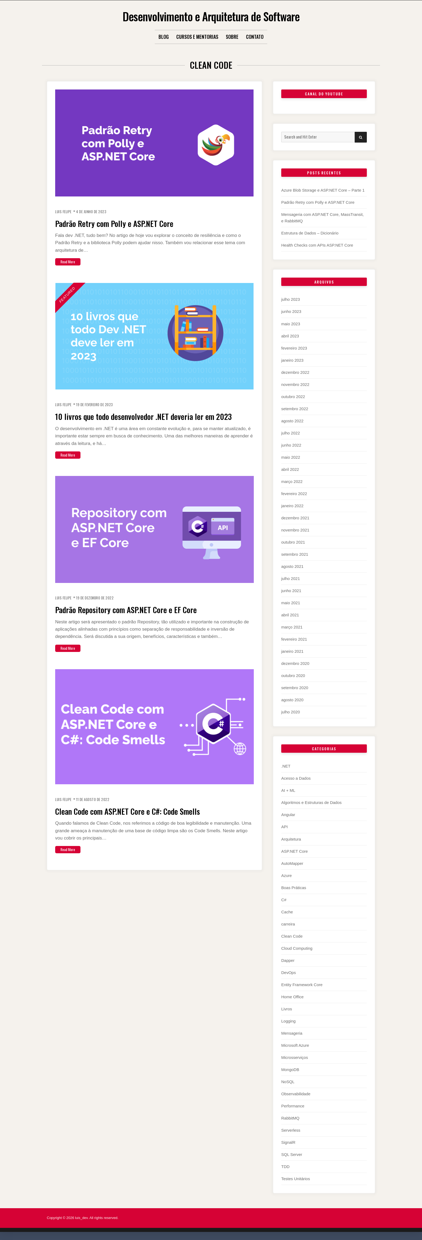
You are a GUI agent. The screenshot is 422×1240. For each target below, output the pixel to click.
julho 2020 (290, 712)
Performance (292, 1106)
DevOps (288, 972)
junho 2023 (291, 311)
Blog (164, 36)
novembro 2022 (295, 384)
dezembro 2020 (295, 663)
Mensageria (291, 1033)
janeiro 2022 (292, 505)
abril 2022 (290, 469)
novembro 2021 (295, 530)
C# (283, 899)
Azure (286, 875)
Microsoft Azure (295, 1045)
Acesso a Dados (296, 778)
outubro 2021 (293, 542)
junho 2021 (291, 590)
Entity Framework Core (301, 984)
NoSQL (287, 1081)
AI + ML (288, 790)
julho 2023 (290, 299)
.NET (285, 766)
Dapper (287, 960)
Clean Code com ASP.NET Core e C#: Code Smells (146, 821)
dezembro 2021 (295, 518)
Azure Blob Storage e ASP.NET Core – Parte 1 (323, 190)
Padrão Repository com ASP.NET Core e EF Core (142, 619)
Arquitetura (291, 839)
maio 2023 (290, 324)
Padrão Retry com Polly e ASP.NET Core (128, 222)
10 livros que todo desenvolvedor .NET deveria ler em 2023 (153, 420)
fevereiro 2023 (294, 348)
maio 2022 (290, 457)
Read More (70, 261)
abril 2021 (290, 615)
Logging (288, 1021)
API (284, 826)
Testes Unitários (295, 1178)
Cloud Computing (296, 948)
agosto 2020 (292, 699)
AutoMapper (292, 863)
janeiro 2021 (292, 651)
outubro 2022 (293, 396)
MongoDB (290, 1069)
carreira (288, 924)
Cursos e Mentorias (197, 36)
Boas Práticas (293, 887)
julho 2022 (290, 433)
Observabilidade (295, 1094)
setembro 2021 (294, 554)
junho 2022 (291, 445)
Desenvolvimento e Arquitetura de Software (211, 15)
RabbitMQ (290, 1118)
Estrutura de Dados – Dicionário (310, 233)
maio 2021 (290, 602)
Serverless (290, 1130)
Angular (288, 814)
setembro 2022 (294, 408)
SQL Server (291, 1154)
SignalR (288, 1142)
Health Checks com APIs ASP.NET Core (317, 245)
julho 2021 (290, 578)
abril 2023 (290, 336)
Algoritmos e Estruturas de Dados (311, 802)
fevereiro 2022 (294, 493)
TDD (285, 1166)
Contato (254, 36)
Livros (286, 1009)
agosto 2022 (292, 421)
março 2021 (292, 627)
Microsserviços (294, 1057)
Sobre (232, 36)
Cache (287, 912)
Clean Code (292, 936)
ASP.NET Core (294, 851)
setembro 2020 (294, 687)
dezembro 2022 (295, 372)
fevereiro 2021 (294, 639)
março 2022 (292, 481)
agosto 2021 (292, 566)
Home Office (292, 996)
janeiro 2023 (292, 360)
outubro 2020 (293, 675)
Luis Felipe (65, 211)
